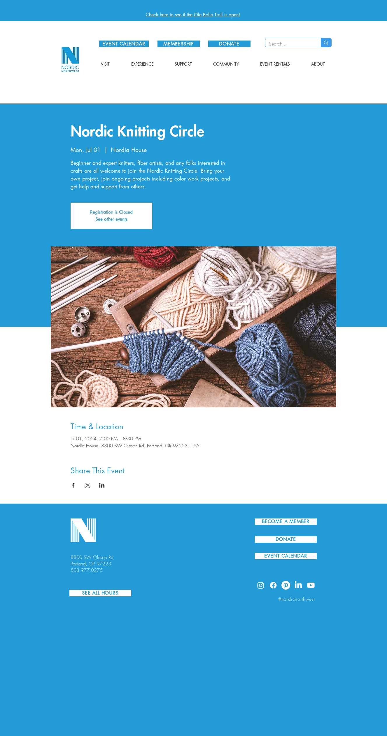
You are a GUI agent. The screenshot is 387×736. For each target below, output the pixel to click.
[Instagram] (260, 585)
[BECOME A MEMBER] (286, 521)
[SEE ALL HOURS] (100, 593)
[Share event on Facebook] (73, 485)
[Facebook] (273, 585)
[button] (105, 64)
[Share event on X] (87, 485)
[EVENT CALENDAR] (124, 44)
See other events (111, 219)
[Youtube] (311, 585)
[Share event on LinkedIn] (102, 485)
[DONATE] (229, 44)
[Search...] (289, 43)
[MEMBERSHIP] (178, 44)
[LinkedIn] (298, 585)
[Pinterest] (285, 585)
